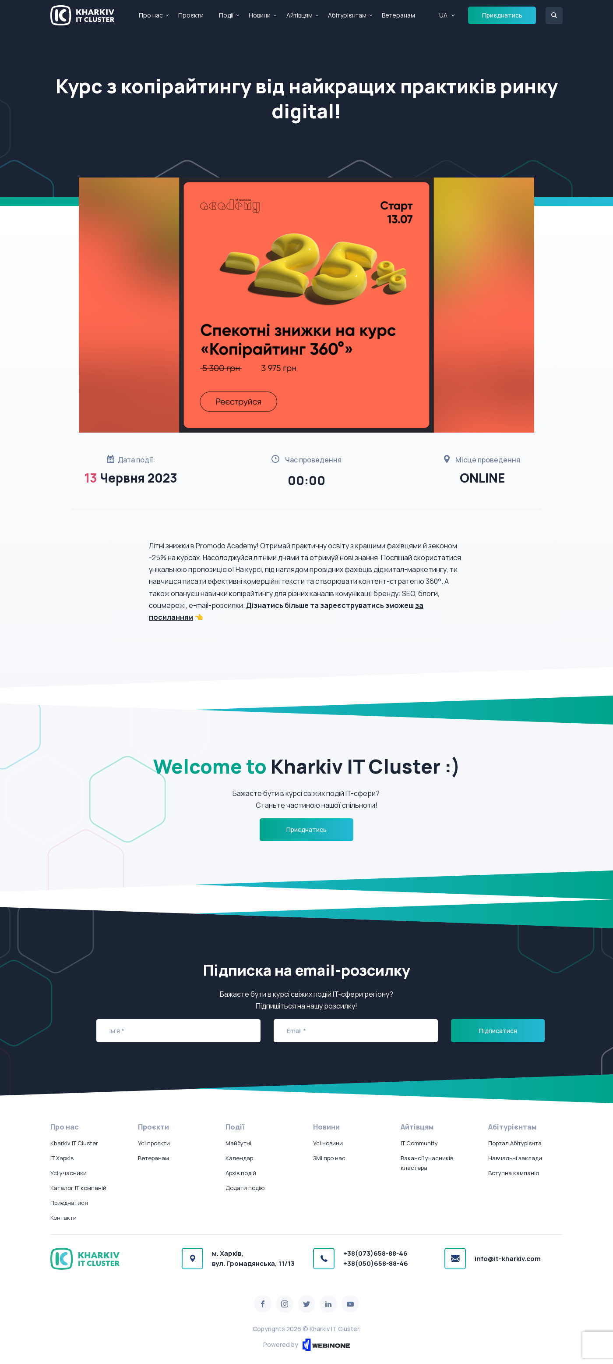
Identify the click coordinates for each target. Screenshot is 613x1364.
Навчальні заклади (515, 1158)
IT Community (419, 1143)
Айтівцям (299, 15)
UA (443, 15)
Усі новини (328, 1143)
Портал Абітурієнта (515, 1143)
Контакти (63, 1218)
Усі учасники (68, 1173)
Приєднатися (69, 1203)
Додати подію (244, 1188)
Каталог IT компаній (78, 1188)
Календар (239, 1158)
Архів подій (240, 1173)
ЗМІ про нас (329, 1158)
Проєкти (191, 15)
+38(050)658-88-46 (375, 1263)
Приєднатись (502, 15)
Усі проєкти (154, 1143)
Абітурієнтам (347, 15)
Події (226, 15)
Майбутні (238, 1143)
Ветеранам (398, 15)
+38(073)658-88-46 (375, 1253)
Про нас (151, 15)
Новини (260, 15)
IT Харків (62, 1158)
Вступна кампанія (513, 1173)
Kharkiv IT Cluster (74, 1143)
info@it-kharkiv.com (508, 1258)
